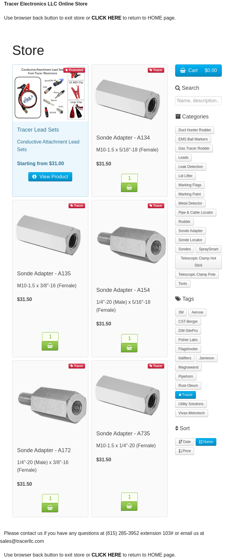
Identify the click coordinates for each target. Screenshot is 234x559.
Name (206, 442)
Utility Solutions (191, 404)
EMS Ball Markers (193, 139)
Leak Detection (191, 167)
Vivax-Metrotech (192, 413)
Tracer (186, 395)
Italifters (185, 358)
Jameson (206, 358)
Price (185, 451)
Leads (184, 157)
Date (185, 442)
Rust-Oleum (188, 385)
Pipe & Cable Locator (196, 212)
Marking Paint (190, 194)
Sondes (185, 249)
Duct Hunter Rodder (195, 130)
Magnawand (188, 367)
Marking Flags (190, 185)
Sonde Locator (190, 240)
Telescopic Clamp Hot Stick (198, 261)
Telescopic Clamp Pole (197, 274)
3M (181, 312)
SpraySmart (208, 249)
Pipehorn (186, 376)
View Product (50, 176)
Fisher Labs (188, 340)
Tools (183, 283)
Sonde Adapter (191, 231)
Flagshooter (188, 349)
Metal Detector (190, 203)
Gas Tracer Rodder (194, 148)
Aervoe (197, 312)
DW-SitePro (188, 331)
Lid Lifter (186, 176)
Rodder (184, 222)
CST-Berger (188, 321)
